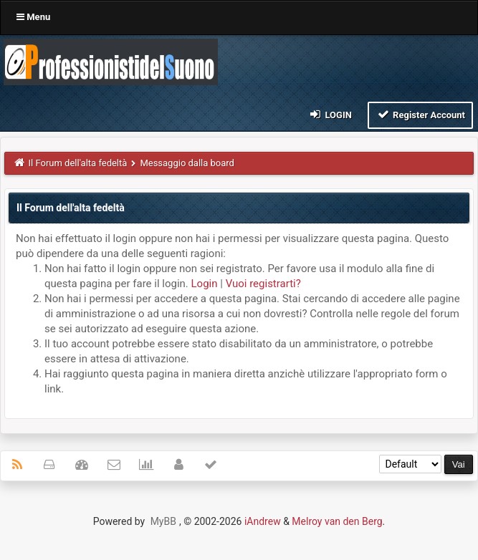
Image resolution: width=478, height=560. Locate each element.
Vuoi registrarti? (263, 283)
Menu (33, 16)
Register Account (420, 114)
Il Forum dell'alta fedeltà (78, 163)
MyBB (163, 521)
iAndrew (262, 521)
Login (330, 114)
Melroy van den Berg (337, 521)
